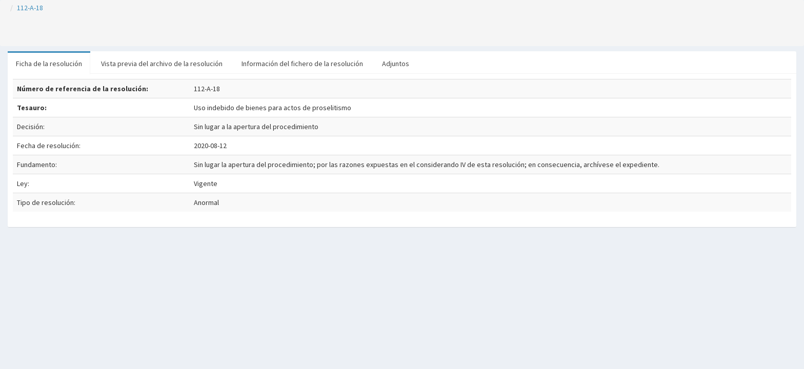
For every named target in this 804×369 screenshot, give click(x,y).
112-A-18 (30, 7)
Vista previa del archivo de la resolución (162, 63)
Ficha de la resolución (49, 63)
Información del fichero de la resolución (302, 63)
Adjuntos (395, 63)
